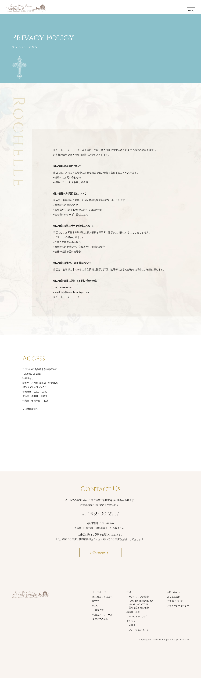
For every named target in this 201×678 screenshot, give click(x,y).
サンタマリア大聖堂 (139, 596)
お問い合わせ (173, 592)
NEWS (95, 601)
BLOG (95, 605)
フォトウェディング (136, 616)
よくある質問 (173, 596)
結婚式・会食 (133, 612)
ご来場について (175, 601)
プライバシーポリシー (178, 605)
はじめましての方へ (102, 596)
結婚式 (132, 625)
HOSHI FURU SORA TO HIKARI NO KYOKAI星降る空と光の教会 (141, 604)
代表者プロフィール (102, 614)
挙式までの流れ (100, 619)
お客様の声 (98, 610)
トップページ (99, 592)
